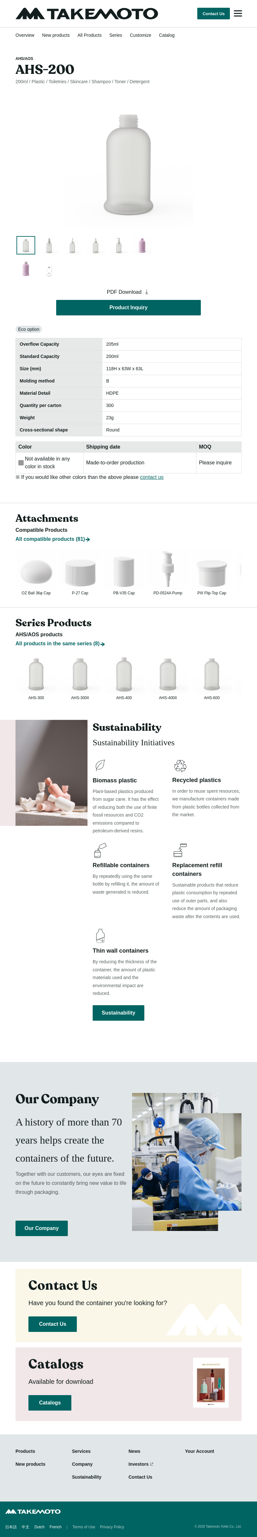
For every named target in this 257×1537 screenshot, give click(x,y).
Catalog (166, 35)
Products (25, 1451)
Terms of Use (83, 1527)
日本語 (11, 1527)
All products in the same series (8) (57, 635)
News (134, 1451)
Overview (24, 35)
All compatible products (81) (50, 524)
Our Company (42, 1228)
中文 (25, 1527)
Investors (138, 1464)
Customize (140, 35)
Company (82, 1464)
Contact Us (213, 13)
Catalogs (50, 1403)
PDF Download (128, 292)
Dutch (40, 1527)
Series (115, 35)
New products (56, 35)
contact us (152, 477)
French (55, 1527)
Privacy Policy (112, 1527)
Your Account (199, 1451)
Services (81, 1451)
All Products (89, 35)
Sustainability (118, 1011)
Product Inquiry (128, 307)
